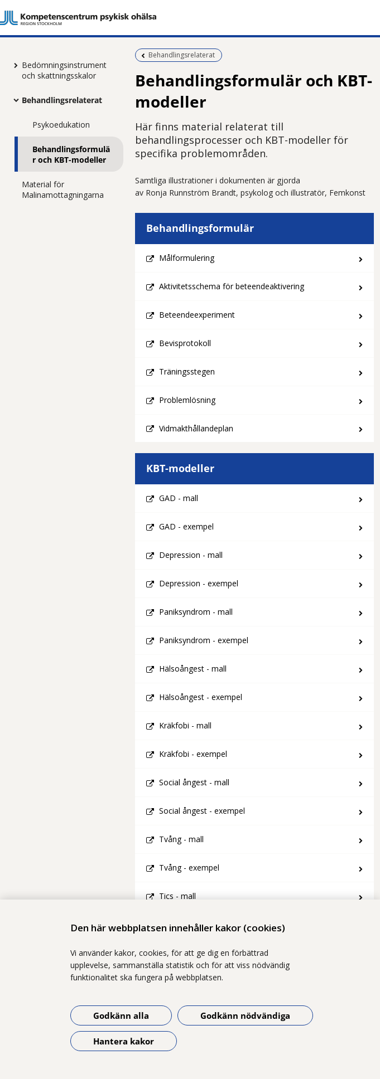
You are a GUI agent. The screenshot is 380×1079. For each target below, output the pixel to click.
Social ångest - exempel (202, 810)
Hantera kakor (123, 1041)
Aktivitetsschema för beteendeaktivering (231, 286)
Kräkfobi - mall (185, 725)
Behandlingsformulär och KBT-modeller (71, 154)
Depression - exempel (198, 583)
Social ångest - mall (194, 782)
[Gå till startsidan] (190, 18)
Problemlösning (187, 400)
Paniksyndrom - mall (196, 611)
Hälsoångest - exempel (200, 697)
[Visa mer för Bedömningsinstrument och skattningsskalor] (13, 65)
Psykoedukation (61, 124)
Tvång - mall (181, 839)
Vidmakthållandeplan (196, 428)
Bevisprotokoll (185, 343)
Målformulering (186, 257)
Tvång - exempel (189, 867)
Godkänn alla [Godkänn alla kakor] (121, 1015)
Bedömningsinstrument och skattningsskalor (64, 70)
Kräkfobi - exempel (193, 754)
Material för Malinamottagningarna (63, 189)
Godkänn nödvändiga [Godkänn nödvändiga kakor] (245, 1015)
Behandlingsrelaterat (62, 100)
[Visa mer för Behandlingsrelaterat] (13, 100)
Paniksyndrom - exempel (203, 640)
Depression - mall (191, 555)
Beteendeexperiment (197, 314)
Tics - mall (177, 896)
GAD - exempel (186, 526)
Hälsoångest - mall (193, 668)
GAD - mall (178, 498)
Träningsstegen (187, 371)
